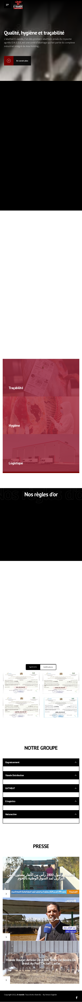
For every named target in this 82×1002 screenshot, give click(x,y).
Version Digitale (51, 995)
